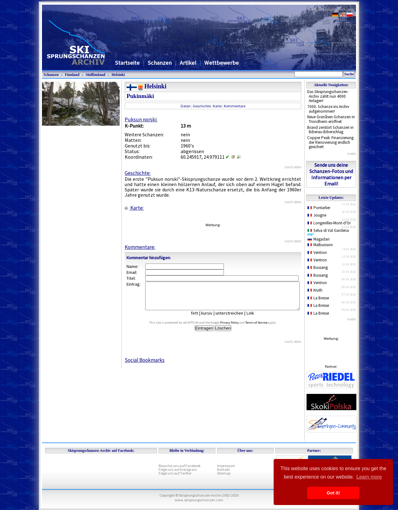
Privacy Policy (236, 328)
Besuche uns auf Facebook (180, 465)
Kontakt (223, 469)
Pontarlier (319, 207)
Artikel (188, 62)
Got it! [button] (333, 492)
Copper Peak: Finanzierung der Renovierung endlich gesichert (330, 142)
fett (199, 318)
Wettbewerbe (221, 62)
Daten (186, 106)
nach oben (293, 167)
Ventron (317, 252)
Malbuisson (320, 244)
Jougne (317, 215)
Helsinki (118, 75)
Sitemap (223, 473)
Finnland (72, 75)
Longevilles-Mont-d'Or (329, 223)
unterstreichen (234, 318)
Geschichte (202, 106)
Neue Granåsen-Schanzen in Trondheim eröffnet (331, 119)
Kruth (315, 290)
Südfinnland (95, 75)
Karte (217, 106)
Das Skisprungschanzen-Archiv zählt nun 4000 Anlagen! (328, 96)
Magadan (319, 239)
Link (255, 318)
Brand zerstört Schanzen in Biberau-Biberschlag (330, 130)
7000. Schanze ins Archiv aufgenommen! (328, 109)
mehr (351, 153)
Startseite (127, 62)
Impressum (226, 465)
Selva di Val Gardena (329, 232)
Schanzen (160, 62)
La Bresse (318, 298)
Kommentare (234, 106)
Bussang (318, 267)
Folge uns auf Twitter (175, 473)
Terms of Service (263, 328)
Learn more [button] (369, 477)
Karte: (134, 207)
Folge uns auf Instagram (178, 469)
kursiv (211, 318)
